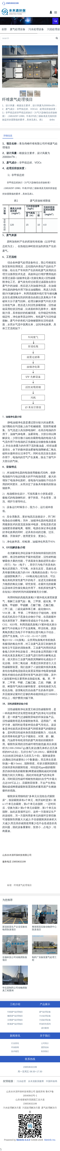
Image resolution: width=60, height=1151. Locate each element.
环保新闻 (15, 1047)
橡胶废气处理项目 (15, 1016)
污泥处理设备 (45, 1020)
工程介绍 (15, 1004)
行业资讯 (15, 1043)
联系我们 (45, 1051)
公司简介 (45, 1043)
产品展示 (45, 1004)
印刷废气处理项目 (15, 1012)
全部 (4, 29)
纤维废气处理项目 (23, 885)
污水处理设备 (36, 29)
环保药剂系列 (45, 1024)
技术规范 (15, 1051)
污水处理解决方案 (12, 1107)
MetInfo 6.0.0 (23, 1140)
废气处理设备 (17, 29)
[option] (30, 66)
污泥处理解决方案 (31, 1107)
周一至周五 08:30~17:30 (30, 1071)
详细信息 (7, 135)
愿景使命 (45, 1047)
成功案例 (45, 1028)
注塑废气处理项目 (15, 1020)
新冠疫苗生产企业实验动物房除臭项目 (14, 928)
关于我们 (45, 1035)
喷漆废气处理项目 (15, 1024)
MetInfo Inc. (50, 1140)
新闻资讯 (15, 1035)
